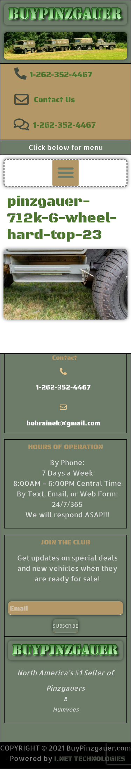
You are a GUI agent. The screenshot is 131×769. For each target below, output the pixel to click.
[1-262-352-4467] (20, 73)
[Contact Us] (21, 99)
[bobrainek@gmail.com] (63, 407)
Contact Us (54, 99)
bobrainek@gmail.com (63, 423)
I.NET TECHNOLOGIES (89, 758)
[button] (65, 173)
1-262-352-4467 (61, 74)
